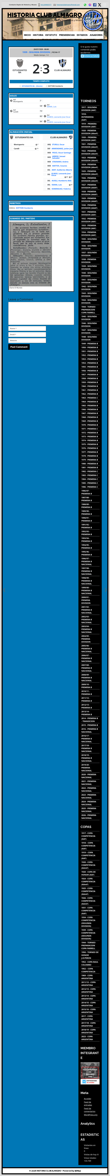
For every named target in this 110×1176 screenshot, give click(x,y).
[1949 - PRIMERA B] (90, 343)
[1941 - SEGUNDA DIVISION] (90, 281)
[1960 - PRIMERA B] (90, 386)
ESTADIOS (82, 35)
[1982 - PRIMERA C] (90, 471)
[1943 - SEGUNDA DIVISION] (90, 294)
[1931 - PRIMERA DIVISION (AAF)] (90, 213)
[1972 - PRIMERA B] (90, 433)
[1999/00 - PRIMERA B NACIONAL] (90, 590)
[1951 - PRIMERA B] (90, 351)
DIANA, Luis (51, 106)
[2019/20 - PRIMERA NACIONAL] (90, 768)
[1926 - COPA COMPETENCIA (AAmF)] (90, 901)
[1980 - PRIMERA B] (90, 464)
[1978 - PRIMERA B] (90, 456)
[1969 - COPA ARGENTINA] (90, 977)
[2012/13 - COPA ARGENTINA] (90, 990)
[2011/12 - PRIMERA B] (90, 699)
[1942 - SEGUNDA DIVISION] (90, 288)
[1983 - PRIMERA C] (90, 475)
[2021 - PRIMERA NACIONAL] (90, 782)
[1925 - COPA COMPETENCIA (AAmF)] (90, 891)
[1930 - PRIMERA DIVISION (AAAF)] (90, 206)
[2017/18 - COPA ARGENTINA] (90, 1024)
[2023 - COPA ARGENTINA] (90, 1038)
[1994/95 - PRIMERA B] (90, 546)
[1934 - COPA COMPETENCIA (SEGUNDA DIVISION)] (90, 922)
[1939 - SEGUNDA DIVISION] (90, 267)
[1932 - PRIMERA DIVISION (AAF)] (90, 220)
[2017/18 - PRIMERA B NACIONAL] (90, 748)
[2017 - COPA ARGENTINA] (90, 1017)
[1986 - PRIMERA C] (90, 487)
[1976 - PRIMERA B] (90, 448)
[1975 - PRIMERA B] (90, 444)
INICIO (27, 35)
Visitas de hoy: (90, 1154)
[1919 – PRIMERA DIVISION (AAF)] (90, 125)
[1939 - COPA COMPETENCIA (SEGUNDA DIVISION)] (90, 934)
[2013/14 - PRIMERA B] (90, 713)
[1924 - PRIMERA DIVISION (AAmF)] (90, 166)
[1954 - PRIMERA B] (90, 363)
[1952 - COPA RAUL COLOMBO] (90, 963)
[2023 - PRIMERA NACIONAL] (90, 796)
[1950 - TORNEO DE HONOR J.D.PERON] (90, 955)
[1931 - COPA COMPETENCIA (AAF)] (90, 910)
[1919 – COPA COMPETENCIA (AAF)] (90, 855)
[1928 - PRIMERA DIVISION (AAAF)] (90, 193)
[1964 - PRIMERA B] (90, 402)
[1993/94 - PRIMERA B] (90, 539)
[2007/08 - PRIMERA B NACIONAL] (90, 668)
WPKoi (78, 1171)
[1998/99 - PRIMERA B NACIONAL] (90, 581)
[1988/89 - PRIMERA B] (90, 505)
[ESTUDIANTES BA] (20, 68)
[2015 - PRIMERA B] (90, 725)
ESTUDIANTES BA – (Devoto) (32, 86)
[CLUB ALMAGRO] (62, 68)
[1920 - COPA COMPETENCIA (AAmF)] (90, 865)
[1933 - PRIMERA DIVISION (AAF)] (90, 227)
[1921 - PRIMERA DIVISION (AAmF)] (90, 145)
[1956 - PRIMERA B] (90, 371)
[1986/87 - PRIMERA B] (90, 492)
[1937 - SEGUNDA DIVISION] (90, 254)
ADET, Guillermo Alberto (62, 170)
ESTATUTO (51, 35)
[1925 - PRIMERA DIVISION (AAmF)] (90, 172)
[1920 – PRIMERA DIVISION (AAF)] (90, 138)
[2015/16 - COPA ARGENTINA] (90, 1011)
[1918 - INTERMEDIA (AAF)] (90, 117)
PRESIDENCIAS (67, 35)
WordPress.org (90, 1114)
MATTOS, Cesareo (59, 166)
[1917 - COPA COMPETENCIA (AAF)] (90, 836)
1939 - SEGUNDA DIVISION (36, 52)
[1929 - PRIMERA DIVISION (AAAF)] (90, 199)
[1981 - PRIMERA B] (90, 467)
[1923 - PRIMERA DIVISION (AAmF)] (90, 159)
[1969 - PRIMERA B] (90, 421)
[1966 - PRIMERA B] (90, 409)
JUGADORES (96, 35)
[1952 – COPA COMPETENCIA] (90, 970)
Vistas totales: (90, 1158)
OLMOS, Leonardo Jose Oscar (58, 117)
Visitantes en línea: (90, 1146)
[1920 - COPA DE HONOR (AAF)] (90, 873)
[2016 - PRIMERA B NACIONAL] (90, 730)
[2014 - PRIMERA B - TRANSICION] (90, 719)
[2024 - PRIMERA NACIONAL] (90, 803)
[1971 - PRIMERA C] (90, 429)
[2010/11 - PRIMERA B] (90, 692)
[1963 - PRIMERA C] (90, 398)
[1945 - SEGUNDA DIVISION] (90, 318)
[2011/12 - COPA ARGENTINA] (90, 983)
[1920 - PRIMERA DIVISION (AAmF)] (90, 132)
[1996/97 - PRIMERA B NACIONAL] (90, 561)
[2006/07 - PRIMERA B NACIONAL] (90, 658)
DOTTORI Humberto (24, 208)
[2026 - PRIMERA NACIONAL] (90, 816)
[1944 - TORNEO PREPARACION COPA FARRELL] (90, 309)
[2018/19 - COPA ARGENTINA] (90, 1031)
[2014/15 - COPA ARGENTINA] (90, 1004)
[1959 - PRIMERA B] (90, 382)
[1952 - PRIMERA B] (90, 355)
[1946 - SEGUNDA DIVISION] (90, 324)
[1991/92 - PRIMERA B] (90, 526)
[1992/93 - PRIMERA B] (90, 533)
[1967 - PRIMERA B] (90, 413)
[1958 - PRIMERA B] (90, 378)
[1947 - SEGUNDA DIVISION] (90, 331)
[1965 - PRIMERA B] (90, 405)
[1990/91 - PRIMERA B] (90, 519)
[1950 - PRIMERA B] (90, 347)
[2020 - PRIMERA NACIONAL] (90, 776)
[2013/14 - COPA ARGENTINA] (90, 997)
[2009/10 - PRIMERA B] (90, 686)
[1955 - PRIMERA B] (90, 367)
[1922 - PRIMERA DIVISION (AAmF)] (90, 152)
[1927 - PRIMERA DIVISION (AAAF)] (90, 186)
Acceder (87, 1098)
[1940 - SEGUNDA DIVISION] (90, 274)
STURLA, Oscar (58, 144)
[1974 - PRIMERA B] (90, 440)
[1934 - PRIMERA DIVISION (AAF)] (90, 233)
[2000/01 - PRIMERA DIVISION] (90, 600)
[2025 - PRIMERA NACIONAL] (90, 810)
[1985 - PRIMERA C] (90, 483)
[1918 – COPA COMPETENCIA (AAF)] (90, 846)
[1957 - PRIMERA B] (90, 374)
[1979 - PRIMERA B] (90, 460)
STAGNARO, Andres (60, 162)
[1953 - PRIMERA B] (90, 359)
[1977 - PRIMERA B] (90, 452)
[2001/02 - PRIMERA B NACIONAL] (90, 610)
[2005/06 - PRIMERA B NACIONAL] (90, 648)
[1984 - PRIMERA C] (90, 479)
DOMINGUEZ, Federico (61, 189)
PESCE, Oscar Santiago (61, 152)
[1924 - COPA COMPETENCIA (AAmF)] (90, 881)
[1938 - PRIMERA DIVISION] (90, 260)
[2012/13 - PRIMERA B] (90, 706)
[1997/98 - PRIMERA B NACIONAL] (90, 571)
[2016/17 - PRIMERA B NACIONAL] (90, 738)
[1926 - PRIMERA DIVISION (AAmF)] (90, 179)
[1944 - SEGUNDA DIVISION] (90, 301)
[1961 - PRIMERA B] (90, 390)
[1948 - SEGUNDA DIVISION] (90, 338)
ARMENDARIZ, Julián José (62, 148)
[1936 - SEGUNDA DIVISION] (90, 247)
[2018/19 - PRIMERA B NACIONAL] (90, 758)
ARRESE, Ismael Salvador (58, 157)
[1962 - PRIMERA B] (90, 394)
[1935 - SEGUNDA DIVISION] (90, 240)
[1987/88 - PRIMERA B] (90, 499)
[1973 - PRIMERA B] (90, 436)
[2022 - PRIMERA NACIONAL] (90, 789)
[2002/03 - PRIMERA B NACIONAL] (90, 619)
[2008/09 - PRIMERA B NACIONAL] (90, 677)
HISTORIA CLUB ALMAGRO (44, 14)
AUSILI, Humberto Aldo (61, 180)
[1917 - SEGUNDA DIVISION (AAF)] (90, 108)
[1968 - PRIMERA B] (90, 417)
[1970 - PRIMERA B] (90, 425)
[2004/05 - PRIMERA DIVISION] (90, 639)
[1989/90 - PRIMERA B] (90, 512)
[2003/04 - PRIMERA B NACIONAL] (90, 629)
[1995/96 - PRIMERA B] (90, 553)
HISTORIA (38, 35)
